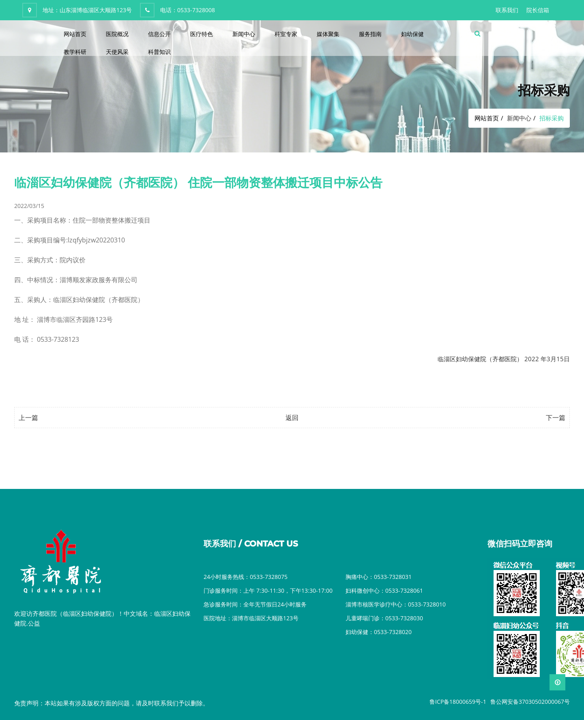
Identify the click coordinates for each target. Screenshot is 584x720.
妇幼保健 (412, 34)
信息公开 (159, 34)
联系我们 (507, 10)
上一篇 (28, 417)
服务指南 (370, 34)
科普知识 (159, 52)
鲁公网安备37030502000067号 (530, 701)
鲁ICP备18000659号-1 (457, 701)
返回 (292, 417)
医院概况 (117, 34)
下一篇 (555, 417)
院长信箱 (537, 10)
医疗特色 (201, 34)
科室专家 (286, 34)
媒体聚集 (328, 34)
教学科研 (75, 52)
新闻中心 (243, 34)
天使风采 (117, 52)
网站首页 (75, 34)
